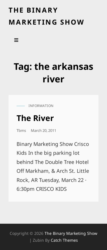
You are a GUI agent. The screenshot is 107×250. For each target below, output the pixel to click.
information (41, 105)
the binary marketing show (71, 233)
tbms (21, 130)
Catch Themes (64, 240)
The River (35, 117)
